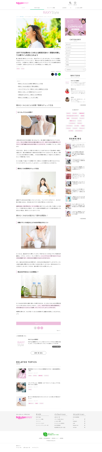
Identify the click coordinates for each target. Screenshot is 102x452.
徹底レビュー (31, 403)
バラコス (41, 403)
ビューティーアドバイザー (41, 425)
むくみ (23, 68)
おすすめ (34, 375)
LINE (74, 423)
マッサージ (46, 375)
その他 (67, 64)
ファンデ (75, 128)
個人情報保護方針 (47, 438)
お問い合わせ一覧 (26, 447)
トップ (23, 7)
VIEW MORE (83, 105)
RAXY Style (37, 7)
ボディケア (68, 53)
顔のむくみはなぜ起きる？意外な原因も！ (29, 86)
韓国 (68, 118)
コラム (67, 62)
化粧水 (83, 125)
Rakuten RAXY (22, 3)
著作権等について (55, 438)
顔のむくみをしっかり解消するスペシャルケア (30, 92)
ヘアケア (68, 56)
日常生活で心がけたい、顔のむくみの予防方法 (30, 95)
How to (18, 68)
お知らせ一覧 (57, 417)
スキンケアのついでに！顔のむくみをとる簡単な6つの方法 (33, 89)
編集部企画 (40, 375)
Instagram (75, 421)
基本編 (82, 115)
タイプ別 (71, 130)
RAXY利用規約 (57, 425)
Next (58, 330)
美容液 (37, 403)
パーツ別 (76, 125)
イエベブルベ (69, 125)
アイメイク (68, 50)
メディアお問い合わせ (58, 419)
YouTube (75, 427)
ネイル (67, 59)
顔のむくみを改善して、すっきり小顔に (28, 97)
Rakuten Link (75, 425)
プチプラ (79, 123)
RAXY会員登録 (76, 417)
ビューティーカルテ (40, 423)
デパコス (68, 128)
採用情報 (61, 438)
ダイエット (82, 128)
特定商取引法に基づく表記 (59, 427)
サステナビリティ (35, 447)
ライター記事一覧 (56, 346)
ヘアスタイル (72, 123)
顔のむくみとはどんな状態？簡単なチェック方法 (30, 83)
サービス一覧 (18, 447)
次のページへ (38, 323)
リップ (79, 120)
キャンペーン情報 (51, 7)
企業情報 (40, 438)
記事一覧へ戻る (38, 353)
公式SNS (64, 7)
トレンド (82, 118)
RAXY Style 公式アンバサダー (72, 115)
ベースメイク (68, 47)
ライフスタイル (79, 130)
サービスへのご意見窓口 (59, 423)
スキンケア (21, 66)
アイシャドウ (74, 118)
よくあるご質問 (78, 7)
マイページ (38, 421)
